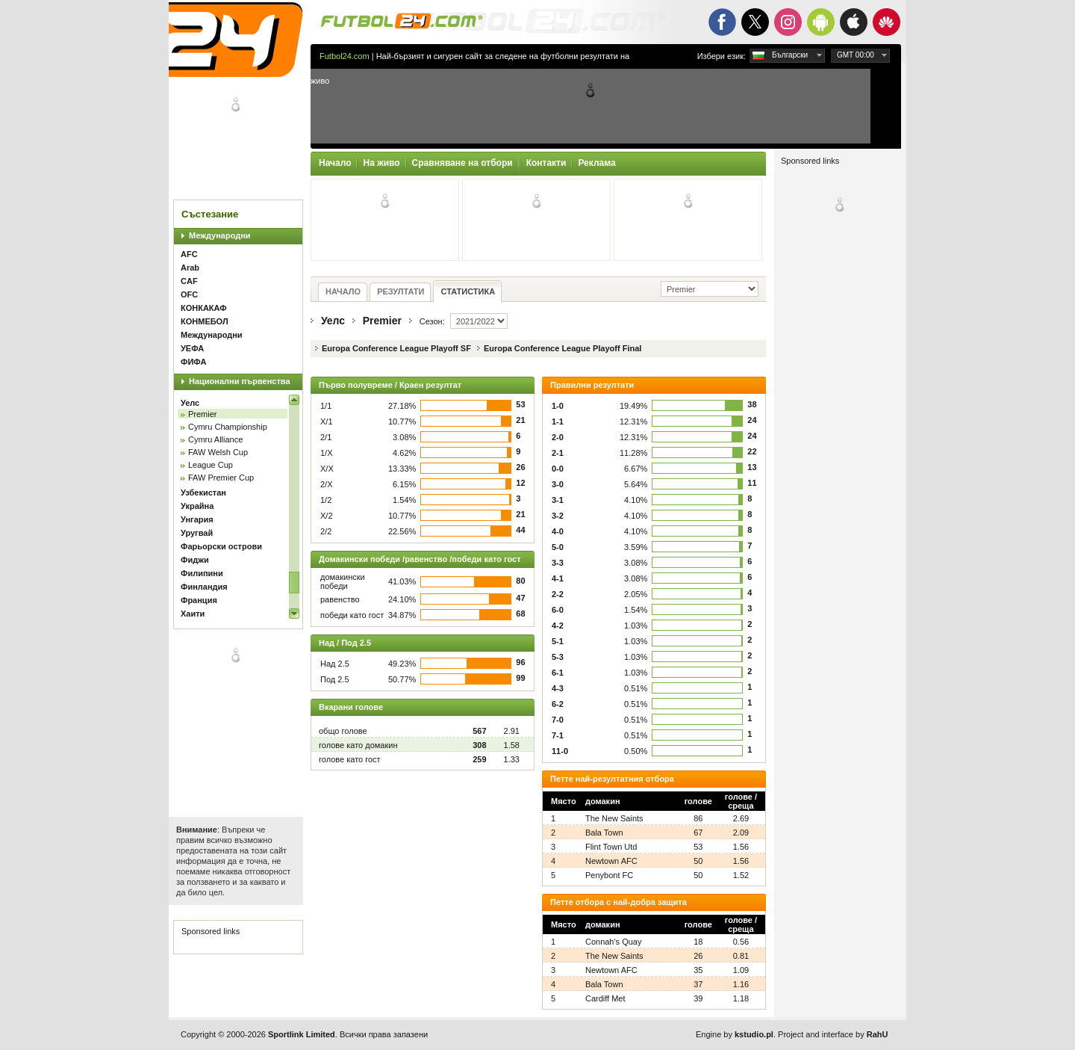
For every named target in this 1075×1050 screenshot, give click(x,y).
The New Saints (614, 818)
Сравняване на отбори (462, 163)
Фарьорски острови (221, 546)
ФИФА (193, 361)
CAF (189, 281)
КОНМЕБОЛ (204, 321)
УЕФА (192, 348)
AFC (189, 254)
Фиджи (195, 559)
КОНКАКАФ (204, 307)
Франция (199, 600)
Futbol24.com (345, 56)
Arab (190, 267)
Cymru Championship (227, 426)
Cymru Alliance (215, 439)
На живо (381, 163)
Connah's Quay (613, 941)
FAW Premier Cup (221, 477)
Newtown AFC (611, 860)
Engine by (734, 1034)
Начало (335, 163)
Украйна (197, 505)
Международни (220, 235)
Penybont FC (609, 875)
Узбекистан (203, 492)
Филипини (202, 573)
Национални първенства (239, 381)
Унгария (197, 519)
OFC (189, 294)
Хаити (193, 613)
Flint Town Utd (611, 846)
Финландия (204, 586)
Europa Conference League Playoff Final (563, 348)
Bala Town (604, 832)
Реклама (596, 163)
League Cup (210, 464)
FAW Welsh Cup (218, 452)
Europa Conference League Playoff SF (396, 348)
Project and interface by (833, 1034)
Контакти (546, 163)
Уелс (190, 402)
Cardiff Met (605, 998)
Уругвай (197, 532)
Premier (202, 414)
